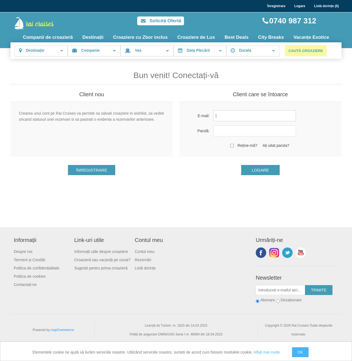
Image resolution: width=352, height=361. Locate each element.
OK (300, 352)
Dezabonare (291, 300)
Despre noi (23, 251)
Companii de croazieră (48, 37)
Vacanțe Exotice (311, 37)
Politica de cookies (30, 276)
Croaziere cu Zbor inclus (140, 37)
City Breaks (271, 37)
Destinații (93, 37)
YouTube (300, 252)
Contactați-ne (25, 284)
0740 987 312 (292, 20)
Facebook (261, 252)
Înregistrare (276, 6)
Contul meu (145, 251)
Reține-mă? (247, 145)
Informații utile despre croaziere (101, 251)
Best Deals (237, 37)
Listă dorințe (145, 268)
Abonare (267, 300)
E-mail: (203, 116)
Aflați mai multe (267, 352)
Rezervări (143, 260)
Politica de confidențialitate (36, 268)
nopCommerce (62, 330)
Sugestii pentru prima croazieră (101, 268)
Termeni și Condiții (29, 260)
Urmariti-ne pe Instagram (274, 252)
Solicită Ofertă (165, 20)
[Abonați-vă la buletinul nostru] (280, 290)
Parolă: (203, 131)
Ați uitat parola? (276, 145)
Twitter (287, 252)
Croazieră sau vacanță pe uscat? (102, 260)
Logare (299, 6)
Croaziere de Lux (196, 37)
